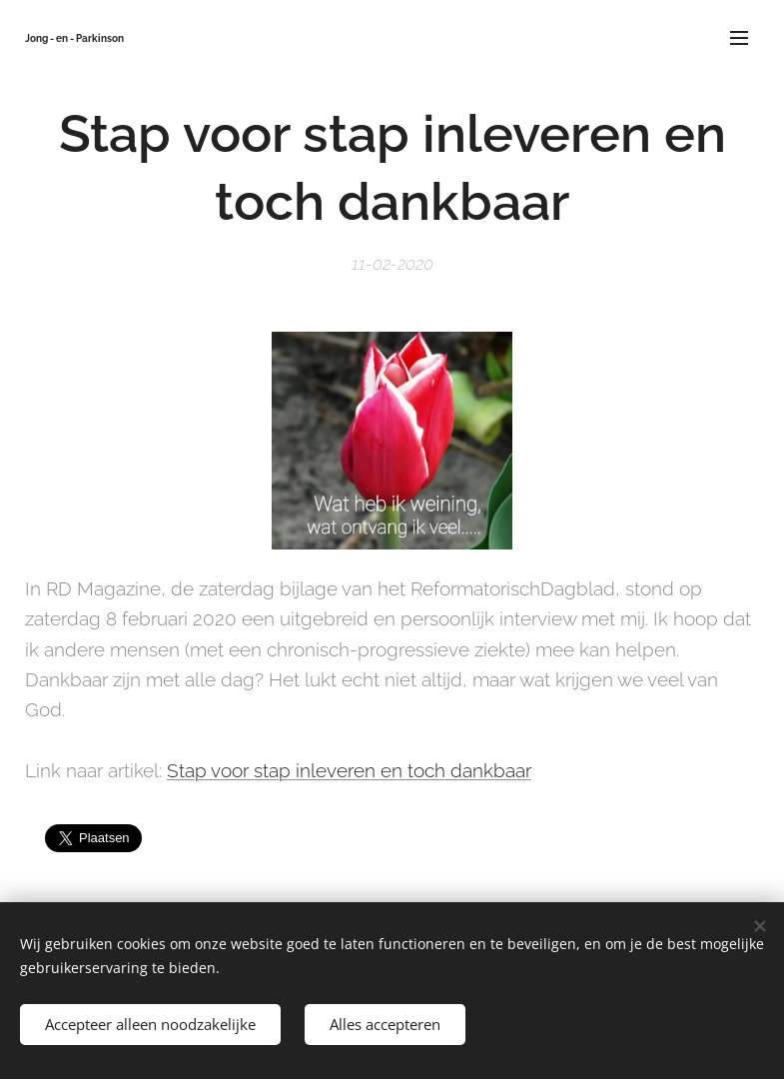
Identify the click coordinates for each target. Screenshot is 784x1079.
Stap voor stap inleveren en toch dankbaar (349, 770)
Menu (739, 38)
